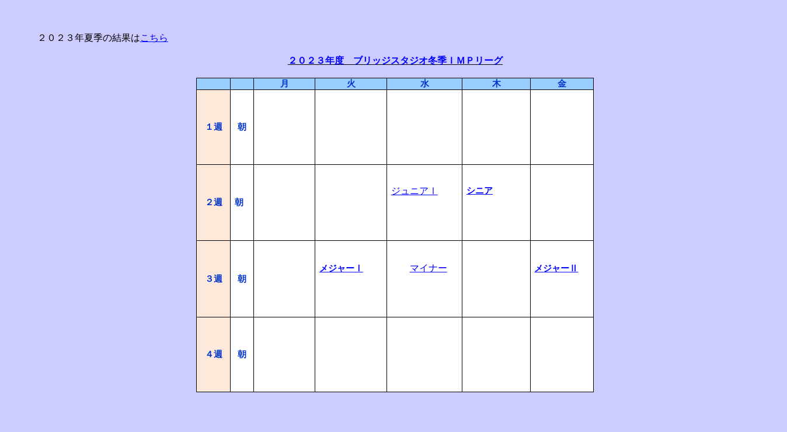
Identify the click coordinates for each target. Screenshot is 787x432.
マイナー (428, 268)
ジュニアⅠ (414, 191)
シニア (479, 190)
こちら (154, 38)
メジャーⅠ (341, 268)
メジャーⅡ (556, 268)
